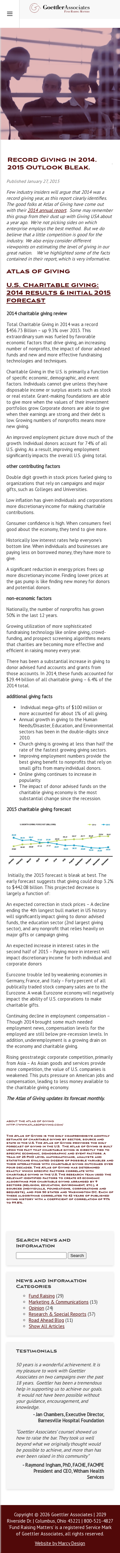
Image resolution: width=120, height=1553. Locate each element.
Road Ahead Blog (46, 1320)
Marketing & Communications (59, 1302)
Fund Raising (42, 1296)
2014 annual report (47, 210)
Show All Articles (47, 1326)
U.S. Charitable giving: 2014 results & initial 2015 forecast (58, 293)
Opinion (36, 1308)
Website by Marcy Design (60, 1543)
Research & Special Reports (57, 1314)
